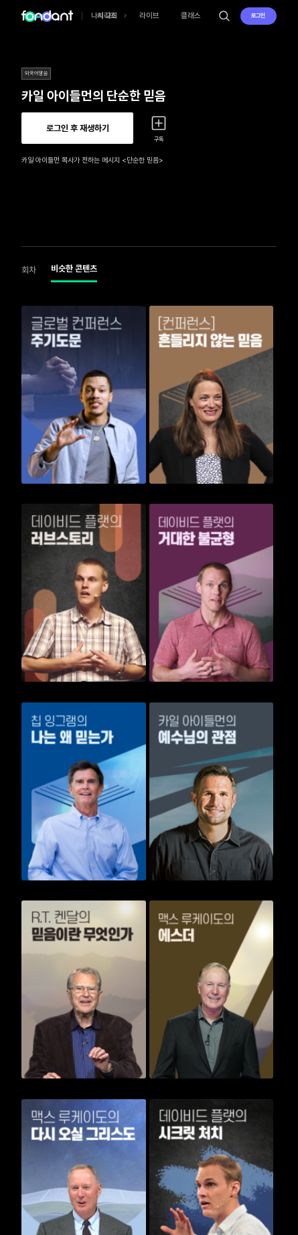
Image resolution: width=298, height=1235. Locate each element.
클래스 (191, 15)
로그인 (258, 15)
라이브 (149, 15)
